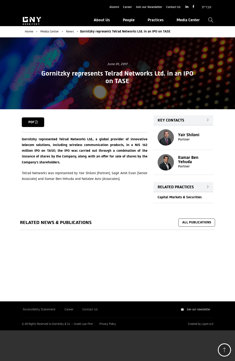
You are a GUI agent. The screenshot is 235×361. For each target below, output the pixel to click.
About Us (102, 20)
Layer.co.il (207, 323)
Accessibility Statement (39, 309)
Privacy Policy (107, 323)
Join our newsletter (195, 309)
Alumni (114, 7)
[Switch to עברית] (206, 7)
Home (29, 31)
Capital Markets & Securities (180, 197)
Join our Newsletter (149, 7)
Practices (156, 20)
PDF (33, 122)
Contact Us (173, 7)
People (129, 20)
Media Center (188, 20)
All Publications (196, 222)
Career (127, 7)
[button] (224, 351)
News (70, 31)
